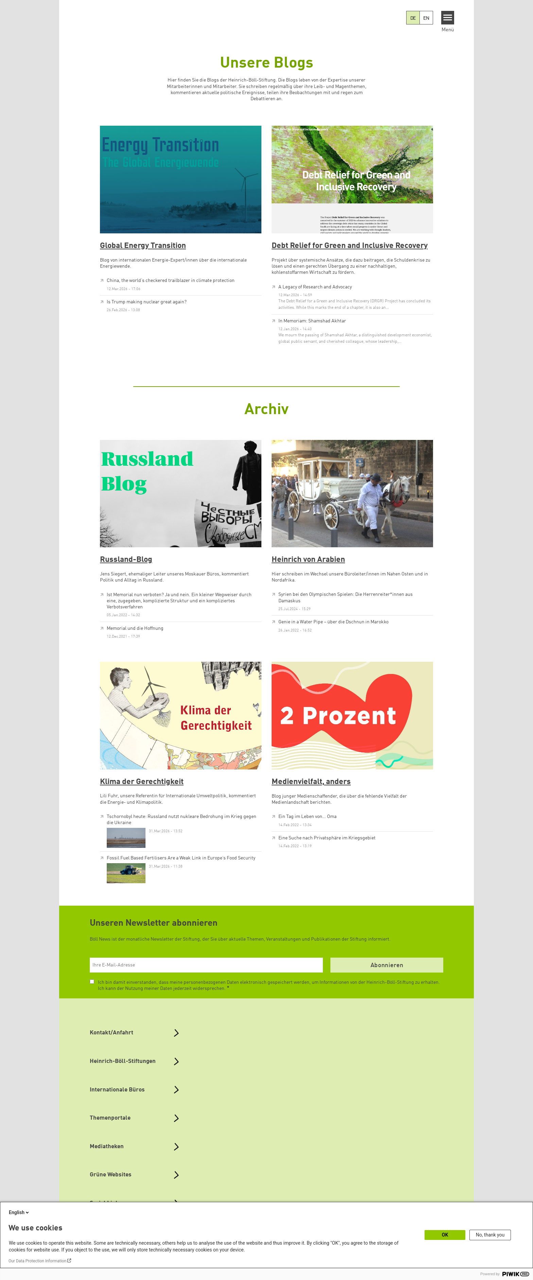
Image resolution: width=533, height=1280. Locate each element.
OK (445, 1235)
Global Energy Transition (143, 246)
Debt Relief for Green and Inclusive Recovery (350, 246)
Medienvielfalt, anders (311, 782)
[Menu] (447, 17)
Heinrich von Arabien (308, 560)
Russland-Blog (126, 560)
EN (426, 18)
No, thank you (490, 1235)
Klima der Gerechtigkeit (142, 782)
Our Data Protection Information (37, 1261)
